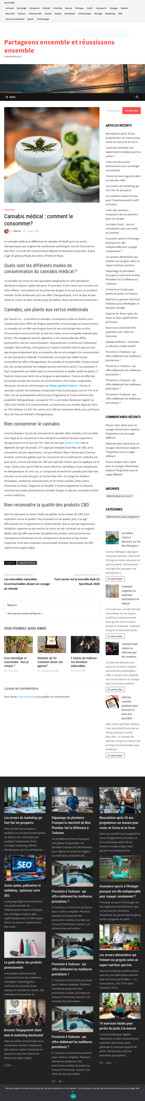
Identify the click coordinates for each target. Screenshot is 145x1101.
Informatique (84, 13)
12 (108, 1062)
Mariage (98, 13)
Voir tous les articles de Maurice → (25, 613)
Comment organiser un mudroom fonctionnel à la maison (130, 595)
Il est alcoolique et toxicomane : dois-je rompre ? (16, 662)
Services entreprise (15, 19)
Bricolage (21, 8)
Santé (89, 8)
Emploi (58, 13)
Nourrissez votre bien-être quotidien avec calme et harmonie (121, 332)
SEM (120, 13)
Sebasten (111, 443)
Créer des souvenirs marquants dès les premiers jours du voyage (122, 214)
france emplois (114, 462)
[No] (141, 1092)
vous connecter (27, 696)
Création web (35, 13)
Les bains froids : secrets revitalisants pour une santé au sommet (122, 228)
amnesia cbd (71, 442)
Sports (30, 19)
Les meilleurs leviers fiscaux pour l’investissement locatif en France (122, 200)
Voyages (114, 8)
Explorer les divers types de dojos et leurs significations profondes (122, 318)
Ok (73, 1096)
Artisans (10, 8)
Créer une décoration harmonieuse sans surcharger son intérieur (123, 166)
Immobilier (69, 13)
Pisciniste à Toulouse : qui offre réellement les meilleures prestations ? (123, 356)
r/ (63, 385)
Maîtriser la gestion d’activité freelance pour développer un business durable (123, 304)
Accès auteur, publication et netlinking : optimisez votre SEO (22, 891)
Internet (46, 8)
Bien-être (10, 13)
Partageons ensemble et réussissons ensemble (59, 46)
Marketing (110, 13)
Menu (11, 97)
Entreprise (34, 8)
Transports (101, 8)
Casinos (21, 13)
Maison (68, 8)
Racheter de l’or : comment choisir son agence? (50, 662)
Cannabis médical (27, 562)
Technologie (43, 19)
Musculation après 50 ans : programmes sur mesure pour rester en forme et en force (123, 138)
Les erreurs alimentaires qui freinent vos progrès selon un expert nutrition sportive (123, 261)
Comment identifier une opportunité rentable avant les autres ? (123, 152)
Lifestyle (57, 8)
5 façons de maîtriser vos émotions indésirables (84, 662)
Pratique (79, 8)
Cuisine (48, 13)
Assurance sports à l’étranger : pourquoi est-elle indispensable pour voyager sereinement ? (120, 891)
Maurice (17, 231)
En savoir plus (115, 578)
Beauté (124, 8)
